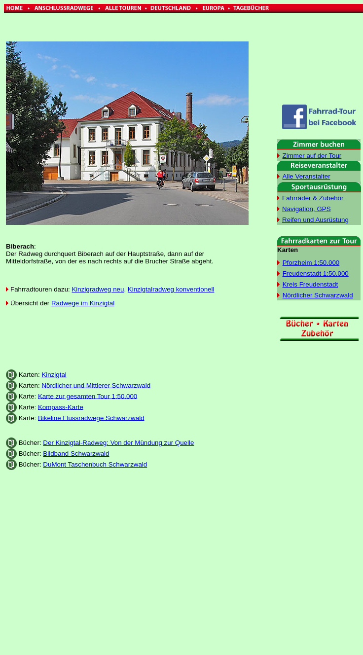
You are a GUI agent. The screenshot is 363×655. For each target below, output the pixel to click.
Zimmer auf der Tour (312, 155)
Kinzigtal (53, 374)
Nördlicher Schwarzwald (318, 295)
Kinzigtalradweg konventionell (171, 289)
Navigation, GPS (306, 209)
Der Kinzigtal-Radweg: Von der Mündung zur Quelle (118, 442)
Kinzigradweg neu (98, 289)
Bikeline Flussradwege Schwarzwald (91, 417)
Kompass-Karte (60, 406)
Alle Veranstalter (306, 176)
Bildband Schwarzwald (76, 453)
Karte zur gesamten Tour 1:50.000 (87, 396)
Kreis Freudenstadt (310, 284)
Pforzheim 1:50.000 (311, 262)
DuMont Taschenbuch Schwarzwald (95, 464)
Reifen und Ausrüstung (315, 219)
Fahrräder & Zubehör (312, 198)
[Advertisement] (128, 338)
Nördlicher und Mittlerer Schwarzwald (95, 385)
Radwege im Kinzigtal (82, 303)
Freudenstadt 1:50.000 (316, 273)
